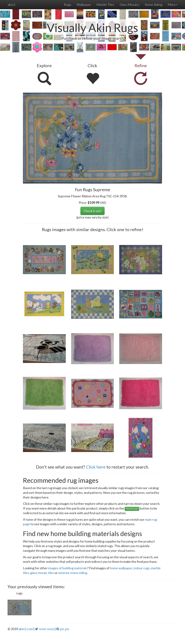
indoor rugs (142, 568)
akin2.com (26, 629)
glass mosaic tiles (42, 573)
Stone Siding (153, 4)
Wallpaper (84, 4)
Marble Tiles (105, 4)
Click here (96, 466)
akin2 (11, 4)
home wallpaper (121, 568)
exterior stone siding (72, 573)
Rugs (67, 4)
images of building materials (67, 568)
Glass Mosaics (129, 4)
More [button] (172, 4)
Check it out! (92, 211)
